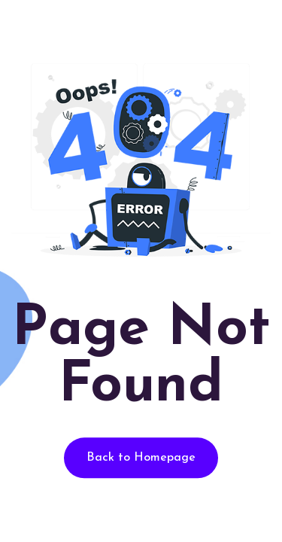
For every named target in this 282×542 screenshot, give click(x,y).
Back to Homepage (141, 458)
